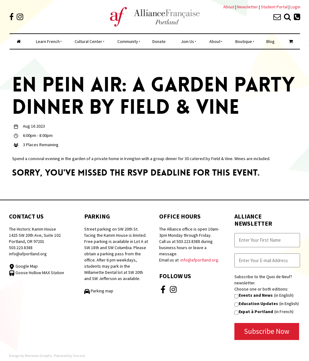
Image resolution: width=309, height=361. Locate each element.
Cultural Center (88, 41)
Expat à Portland (256, 311)
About (228, 7)
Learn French (48, 41)
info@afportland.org (28, 254)
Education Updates (258, 303)
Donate (159, 41)
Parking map (98, 291)
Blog (270, 41)
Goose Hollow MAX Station (36, 272)
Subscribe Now (266, 331)
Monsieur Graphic (39, 355)
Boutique (243, 41)
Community (127, 41)
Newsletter (248, 7)
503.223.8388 (21, 247)
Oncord (79, 355)
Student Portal (274, 7)
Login (295, 7)
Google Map (23, 266)
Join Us (187, 41)
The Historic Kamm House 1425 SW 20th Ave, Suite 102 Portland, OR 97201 (35, 235)
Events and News (256, 295)
